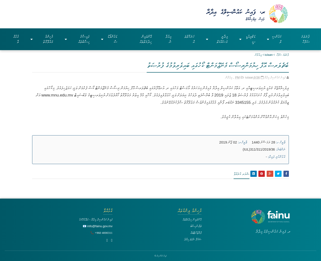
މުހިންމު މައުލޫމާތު (41, 39)
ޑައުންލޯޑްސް (109, 39)
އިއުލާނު (168, 39)
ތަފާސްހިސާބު (195, 226)
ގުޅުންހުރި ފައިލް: (276, 157)
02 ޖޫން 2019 (228, 142)
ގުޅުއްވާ (16, 39)
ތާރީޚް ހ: (280, 142)
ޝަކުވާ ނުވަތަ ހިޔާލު (192, 239)
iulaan (269, 55)
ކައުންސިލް (274, 39)
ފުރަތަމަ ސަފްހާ (305, 39)
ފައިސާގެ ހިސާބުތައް (77, 39)
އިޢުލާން (258, 55)
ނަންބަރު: (280, 149)
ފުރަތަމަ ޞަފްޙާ (282, 55)
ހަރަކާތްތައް (189, 39)
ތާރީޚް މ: (242, 142)
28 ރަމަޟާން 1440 (263, 142)
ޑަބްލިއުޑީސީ (247, 39)
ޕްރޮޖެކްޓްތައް (195, 233)
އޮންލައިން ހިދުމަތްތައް (146, 39)
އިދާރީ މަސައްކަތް (217, 39)
